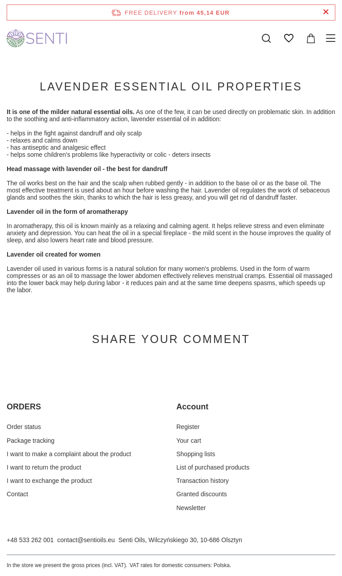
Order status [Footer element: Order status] (24, 426)
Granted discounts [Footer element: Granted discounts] (201, 494)
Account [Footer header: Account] (192, 406)
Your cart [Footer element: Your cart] (188, 440)
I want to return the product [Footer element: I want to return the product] (44, 467)
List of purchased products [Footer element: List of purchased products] (212, 467)
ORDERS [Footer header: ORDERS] (24, 406)
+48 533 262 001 (30, 539)
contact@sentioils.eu (86, 539)
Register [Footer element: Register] (188, 426)
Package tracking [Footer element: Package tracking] (30, 440)
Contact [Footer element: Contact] (17, 494)
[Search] (266, 38)
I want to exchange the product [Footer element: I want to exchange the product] (49, 480)
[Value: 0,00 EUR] (311, 38)
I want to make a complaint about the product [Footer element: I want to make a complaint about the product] (69, 454)
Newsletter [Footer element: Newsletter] (191, 507)
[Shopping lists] (288, 38)
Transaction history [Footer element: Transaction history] (202, 480)
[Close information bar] (325, 12)
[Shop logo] (38, 38)
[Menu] (332, 38)
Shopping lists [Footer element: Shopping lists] (195, 454)
